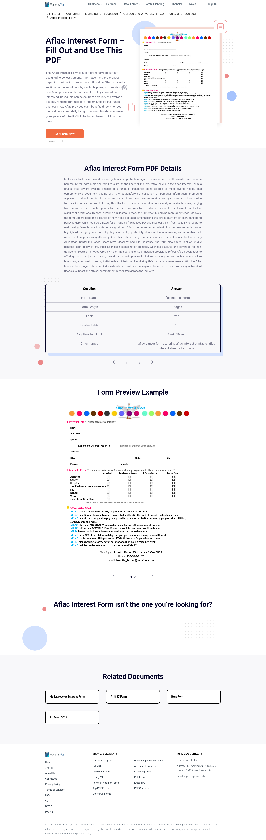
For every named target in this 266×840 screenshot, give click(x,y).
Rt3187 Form (119, 696)
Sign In (212, 4)
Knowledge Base (143, 771)
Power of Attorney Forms (106, 782)
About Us (50, 773)
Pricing (49, 811)
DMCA (48, 806)
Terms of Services (55, 789)
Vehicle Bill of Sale (102, 771)
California (73, 14)
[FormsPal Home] (54, 754)
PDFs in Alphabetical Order (148, 760)
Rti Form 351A (59, 717)
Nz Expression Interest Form (67, 696)
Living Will (98, 777)
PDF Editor (140, 777)
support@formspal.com (196, 776)
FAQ (47, 795)
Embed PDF (140, 782)
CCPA (48, 800)
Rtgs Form (177, 696)
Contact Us (51, 778)
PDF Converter (142, 788)
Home (48, 762)
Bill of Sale (98, 766)
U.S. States (54, 14)
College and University (138, 14)
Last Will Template (103, 760)
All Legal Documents (145, 766)
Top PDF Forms (101, 788)
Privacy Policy (52, 784)
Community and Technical (178, 14)
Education (111, 14)
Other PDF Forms (102, 793)
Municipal (91, 14)
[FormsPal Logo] (54, 4)
